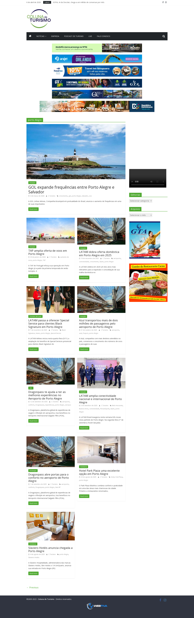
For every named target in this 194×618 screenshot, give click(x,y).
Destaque (33, 471)
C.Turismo (52, 196)
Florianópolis (104, 409)
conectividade (84, 262)
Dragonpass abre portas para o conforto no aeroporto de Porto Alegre (48, 478)
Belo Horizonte (117, 405)
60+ (31, 388)
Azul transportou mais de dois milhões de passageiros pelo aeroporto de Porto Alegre (98, 323)
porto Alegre (76, 196)
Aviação (32, 183)
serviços (68, 405)
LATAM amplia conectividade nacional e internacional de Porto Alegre (100, 399)
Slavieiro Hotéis (33, 557)
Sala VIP (58, 487)
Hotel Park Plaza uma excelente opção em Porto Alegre (99, 472)
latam (102, 262)
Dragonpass (40, 405)
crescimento (63, 196)
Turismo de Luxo (35, 316)
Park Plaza (119, 477)
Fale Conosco (103, 36)
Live (90, 36)
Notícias (40, 36)
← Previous (32, 587)
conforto (31, 405)
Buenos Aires (83, 409)
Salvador (85, 196)
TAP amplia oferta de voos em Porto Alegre (47, 252)
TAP (44, 260)
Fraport (85, 333)
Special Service (56, 333)
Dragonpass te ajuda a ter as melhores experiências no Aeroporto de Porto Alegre (47, 395)
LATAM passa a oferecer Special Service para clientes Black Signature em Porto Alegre (48, 323)
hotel (113, 477)
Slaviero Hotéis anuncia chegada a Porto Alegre (50, 549)
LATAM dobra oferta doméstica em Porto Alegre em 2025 (99, 253)
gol (70, 196)
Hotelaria (83, 467)
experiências (49, 405)
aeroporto (117, 258)
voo (90, 196)
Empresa (55, 36)
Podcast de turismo (74, 36)
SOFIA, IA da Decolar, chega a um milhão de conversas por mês (78, 2)
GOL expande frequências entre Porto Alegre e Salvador (71, 189)
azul (80, 333)
